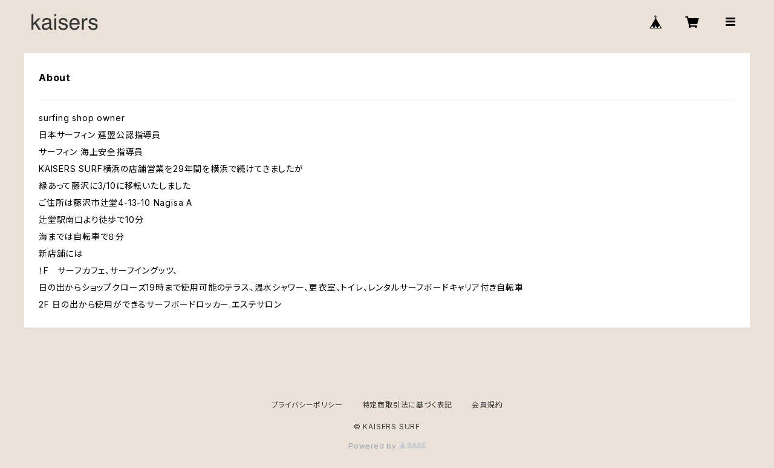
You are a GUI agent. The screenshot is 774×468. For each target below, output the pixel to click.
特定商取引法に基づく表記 (407, 404)
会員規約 (487, 404)
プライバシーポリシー (307, 404)
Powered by (387, 445)
